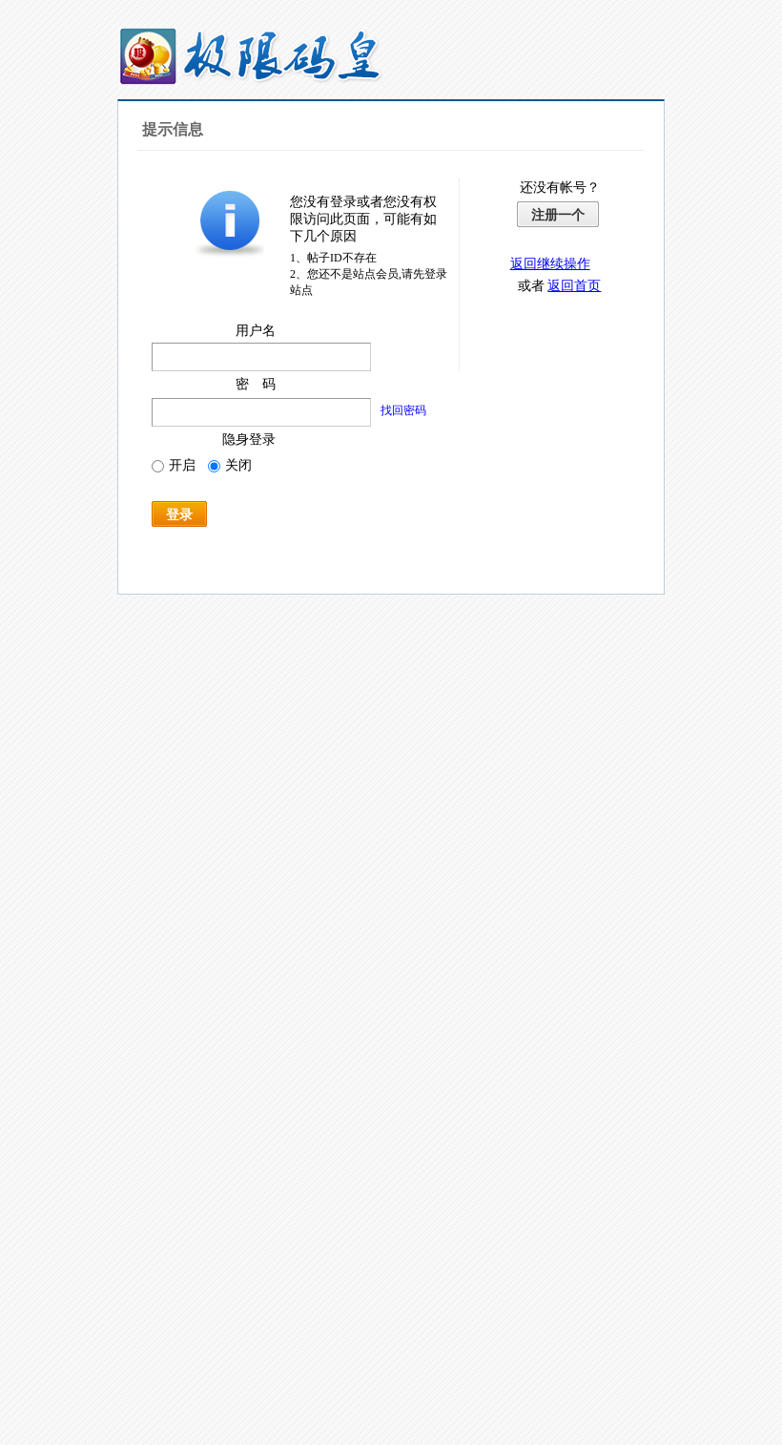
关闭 (230, 465)
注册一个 (558, 214)
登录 (179, 514)
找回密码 (403, 410)
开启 (174, 465)
